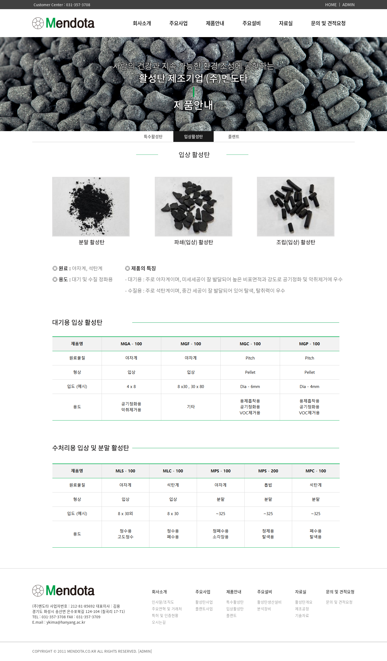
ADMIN (348, 4)
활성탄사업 (204, 602)
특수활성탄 (153, 136)
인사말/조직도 (163, 602)
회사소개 (142, 23)
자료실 (286, 23)
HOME (331, 4)
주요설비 (251, 23)
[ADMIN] (145, 651)
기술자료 (302, 615)
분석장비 (264, 608)
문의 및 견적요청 (328, 23)
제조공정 (302, 608)
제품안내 (215, 23)
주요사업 (178, 23)
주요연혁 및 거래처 (167, 608)
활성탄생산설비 (269, 602)
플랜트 (233, 136)
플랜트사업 (204, 608)
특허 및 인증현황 (165, 615)
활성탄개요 (304, 602)
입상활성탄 (193, 136)
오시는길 (159, 622)
